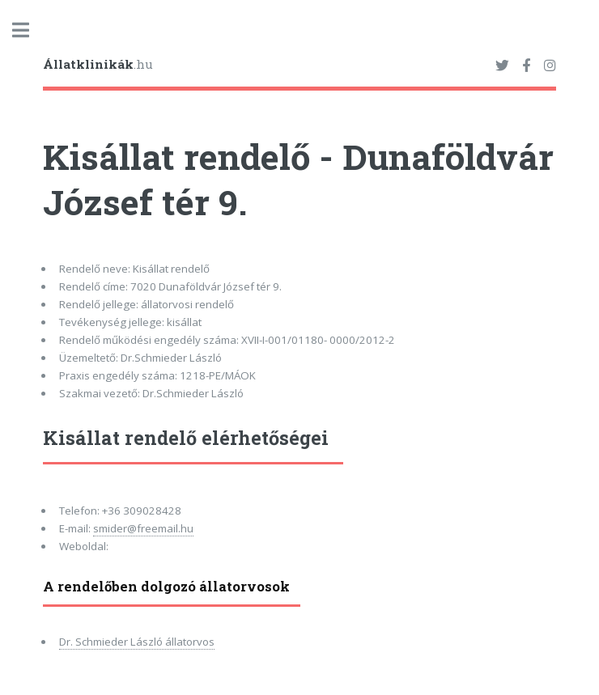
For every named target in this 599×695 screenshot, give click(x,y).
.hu (98, 64)
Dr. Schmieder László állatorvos (137, 641)
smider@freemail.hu (143, 528)
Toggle (29, 30)
